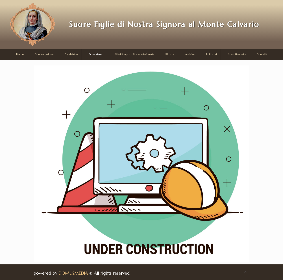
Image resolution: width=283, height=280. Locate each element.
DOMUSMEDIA (73, 273)
